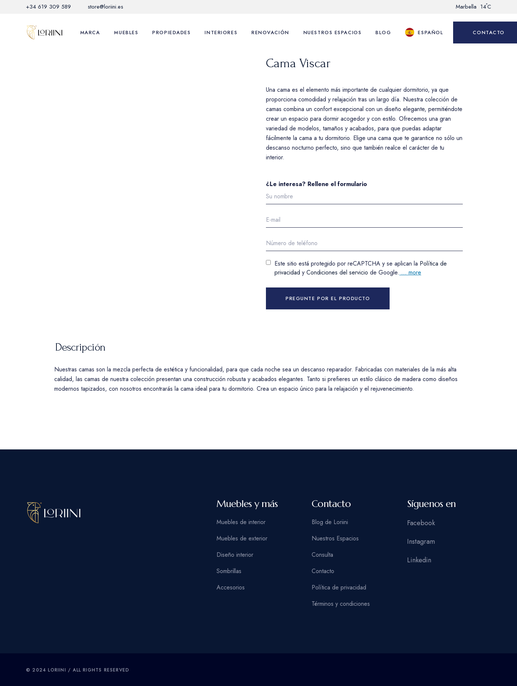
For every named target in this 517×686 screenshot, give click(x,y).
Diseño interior (235, 554)
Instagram (421, 541)
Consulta (322, 554)
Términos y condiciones (341, 603)
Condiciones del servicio (337, 272)
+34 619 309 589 (48, 7)
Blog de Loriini (330, 522)
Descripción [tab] (80, 347)
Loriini (57, 670)
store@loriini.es (105, 7)
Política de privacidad (339, 587)
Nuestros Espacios (335, 538)
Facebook (421, 523)
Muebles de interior (241, 522)
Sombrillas (229, 571)
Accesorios (231, 587)
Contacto (323, 571)
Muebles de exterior (242, 538)
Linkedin (419, 560)
